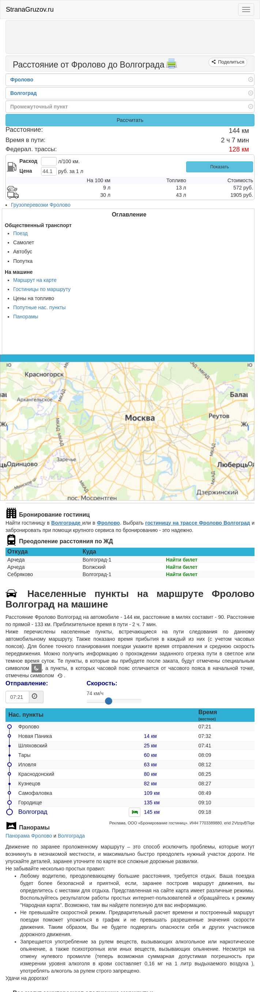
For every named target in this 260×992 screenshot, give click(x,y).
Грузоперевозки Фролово (41, 205)
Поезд (20, 233)
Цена (25, 171)
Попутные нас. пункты (39, 307)
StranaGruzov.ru (30, 9)
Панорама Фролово (28, 836)
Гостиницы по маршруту (42, 289)
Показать (219, 166)
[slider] (108, 701)
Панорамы (25, 316)
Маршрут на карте (35, 280)
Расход (28, 161)
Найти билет (181, 560)
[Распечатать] (171, 66)
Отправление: (26, 683)
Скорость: (102, 683)
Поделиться (230, 62)
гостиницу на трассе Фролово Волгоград (197, 523)
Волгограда (71, 836)
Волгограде (66, 523)
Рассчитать (130, 120)
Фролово (108, 523)
